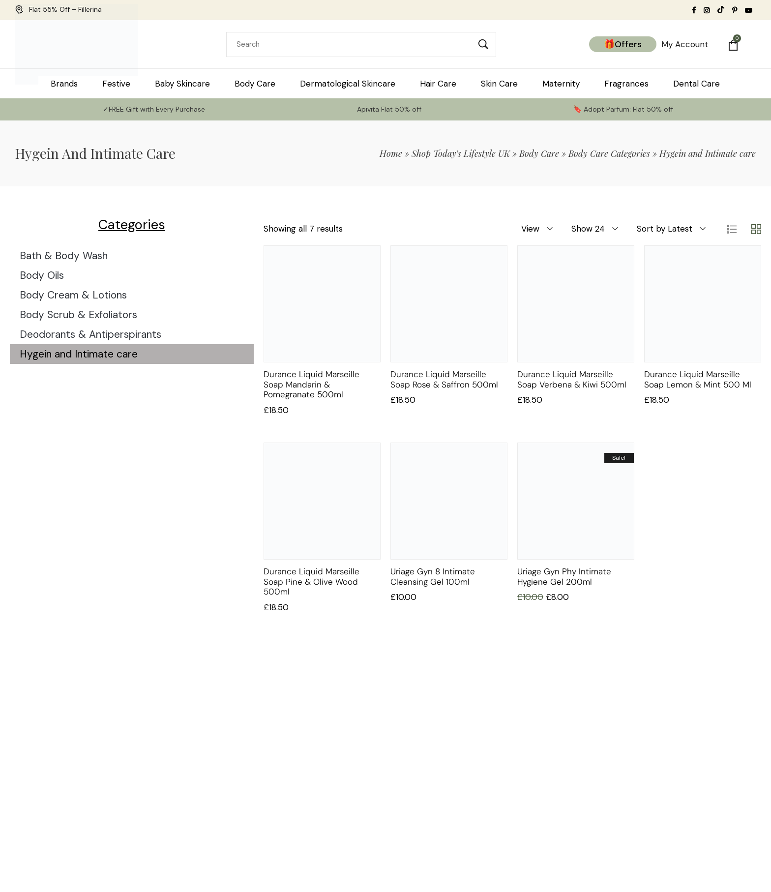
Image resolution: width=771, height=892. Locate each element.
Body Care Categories (609, 153)
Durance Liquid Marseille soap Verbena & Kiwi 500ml (571, 379)
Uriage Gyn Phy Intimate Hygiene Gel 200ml (564, 576)
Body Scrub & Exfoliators (78, 315)
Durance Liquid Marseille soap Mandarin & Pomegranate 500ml (311, 384)
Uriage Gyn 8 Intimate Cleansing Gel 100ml (432, 576)
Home (391, 153)
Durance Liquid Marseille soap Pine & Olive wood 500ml (311, 581)
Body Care (539, 153)
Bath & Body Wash (64, 256)
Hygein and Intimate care (79, 354)
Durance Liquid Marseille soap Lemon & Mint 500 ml (697, 379)
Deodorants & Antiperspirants (90, 334)
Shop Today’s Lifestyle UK (461, 153)
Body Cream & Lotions (73, 295)
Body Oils (42, 275)
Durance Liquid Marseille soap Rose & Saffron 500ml (444, 379)
